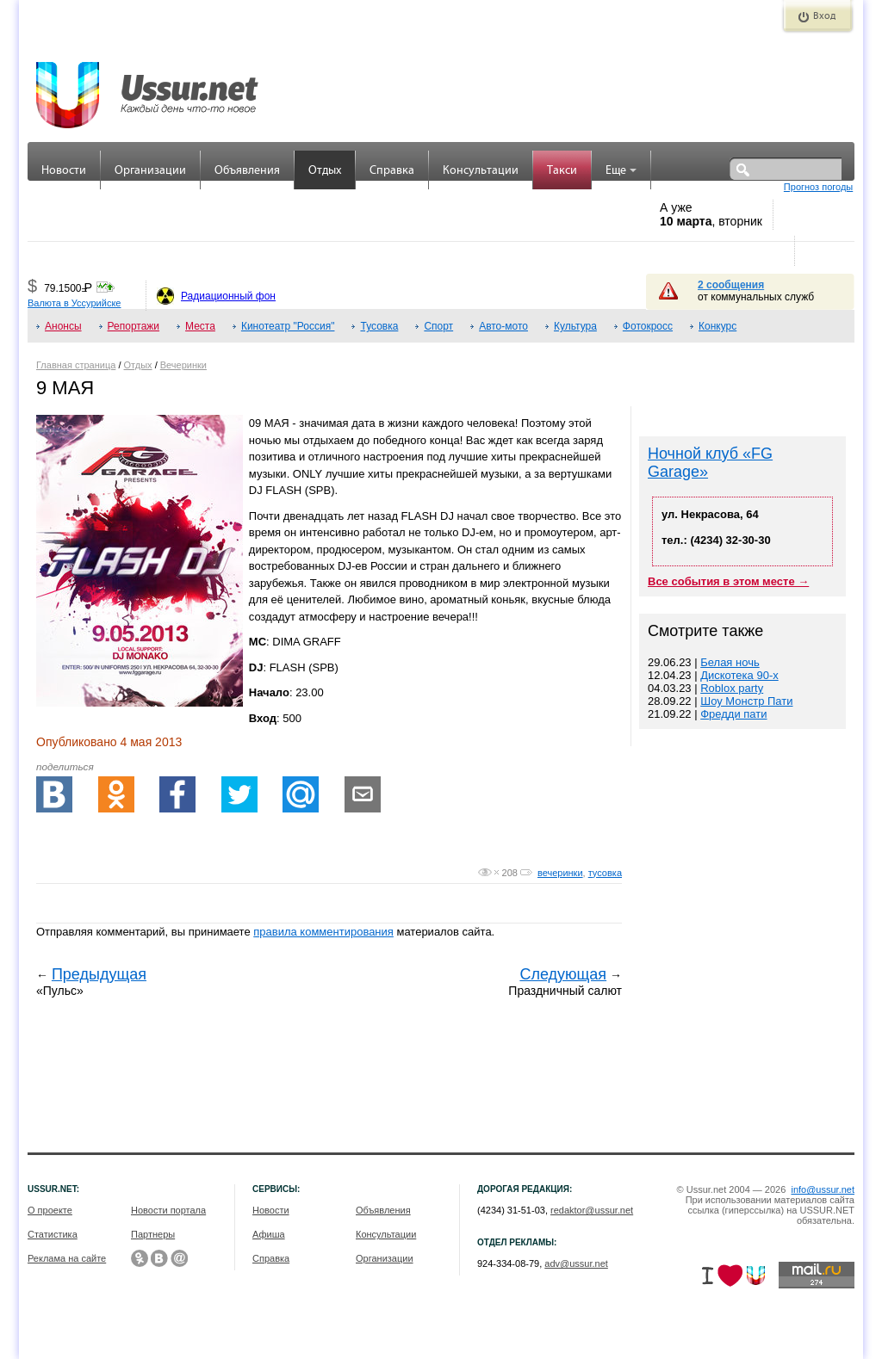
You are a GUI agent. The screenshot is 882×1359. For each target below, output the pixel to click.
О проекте (50, 1210)
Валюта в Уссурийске (74, 303)
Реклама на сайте (67, 1258)
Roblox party (731, 688)
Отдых (324, 170)
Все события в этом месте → (728, 581)
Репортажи (134, 326)
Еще (621, 170)
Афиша (268, 1234)
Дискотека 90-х (739, 675)
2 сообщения (731, 285)
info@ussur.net (822, 1189)
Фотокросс (648, 326)
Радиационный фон (228, 296)
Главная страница (75, 365)
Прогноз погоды (818, 187)
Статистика (53, 1234)
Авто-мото (503, 326)
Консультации (481, 170)
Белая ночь (729, 662)
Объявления (247, 170)
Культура (575, 326)
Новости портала (168, 1210)
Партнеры (153, 1234)
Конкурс (717, 326)
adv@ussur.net (576, 1263)
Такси (562, 170)
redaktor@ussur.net (591, 1210)
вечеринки (560, 873)
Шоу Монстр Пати (746, 701)
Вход (824, 16)
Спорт (438, 326)
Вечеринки (183, 365)
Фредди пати (733, 713)
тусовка (605, 873)
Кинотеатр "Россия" (288, 326)
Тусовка (379, 326)
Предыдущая (99, 974)
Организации (150, 170)
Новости (63, 170)
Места (200, 326)
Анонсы (63, 326)
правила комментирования (323, 931)
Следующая (562, 974)
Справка (392, 170)
